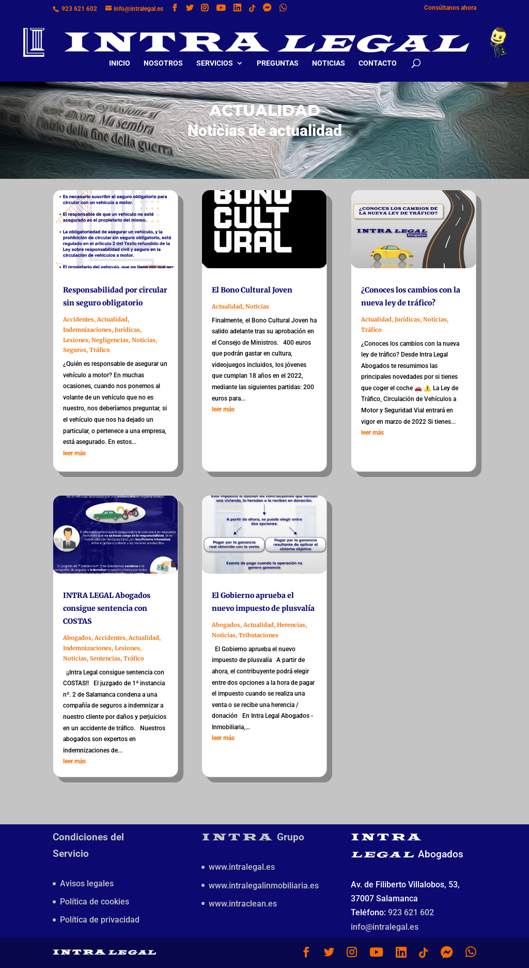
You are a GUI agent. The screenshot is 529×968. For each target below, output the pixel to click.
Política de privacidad (99, 920)
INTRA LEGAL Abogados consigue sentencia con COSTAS (106, 608)
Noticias (328, 53)
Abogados (77, 637)
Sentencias (105, 658)
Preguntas (278, 53)
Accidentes (78, 319)
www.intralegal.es (242, 867)
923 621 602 (79, 8)
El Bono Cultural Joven (252, 290)
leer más (74, 453)
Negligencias (110, 340)
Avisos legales (87, 883)
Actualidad (112, 319)
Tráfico (99, 350)
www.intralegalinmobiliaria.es (264, 885)
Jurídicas (127, 329)
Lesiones (75, 340)
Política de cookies (94, 901)
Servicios (214, 53)
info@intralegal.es (384, 927)
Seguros (74, 350)
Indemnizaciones (87, 329)
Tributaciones (258, 635)
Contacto (378, 53)
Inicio (119, 53)
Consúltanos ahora (450, 8)
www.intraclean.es (243, 904)
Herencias (291, 624)
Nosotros (163, 53)
